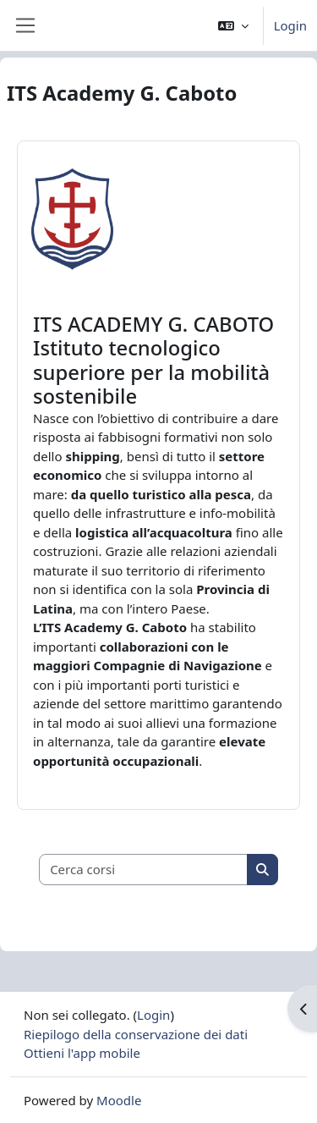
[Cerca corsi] (144, 869)
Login (290, 25)
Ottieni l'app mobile (82, 1052)
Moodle (118, 1100)
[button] (233, 25)
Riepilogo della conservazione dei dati (136, 1034)
